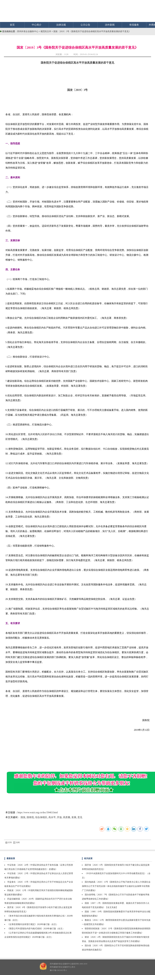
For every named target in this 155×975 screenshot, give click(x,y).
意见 (80, 817)
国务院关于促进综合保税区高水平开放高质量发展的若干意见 (77, 62)
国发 (23, 817)
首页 (12, 24)
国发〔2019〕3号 (77, 89)
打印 (8, 842)
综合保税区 (41, 817)
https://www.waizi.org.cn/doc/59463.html (38, 812)
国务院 (30, 817)
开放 (59, 817)
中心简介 (36, 24)
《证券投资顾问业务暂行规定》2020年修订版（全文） (32, 924)
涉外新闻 (110, 24)
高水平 (52, 817)
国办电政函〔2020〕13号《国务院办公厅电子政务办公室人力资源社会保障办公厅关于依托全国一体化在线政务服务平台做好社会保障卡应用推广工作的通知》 (116, 886)
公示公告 (85, 24)
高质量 (66, 817)
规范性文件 (46, 31)
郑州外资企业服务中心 (27, 31)
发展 (73, 817)
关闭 (16, 842)
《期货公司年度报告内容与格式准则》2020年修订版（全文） (35, 928)
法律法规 (61, 24)
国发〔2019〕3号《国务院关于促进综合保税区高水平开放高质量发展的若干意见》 (92, 31)
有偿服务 (134, 24)
